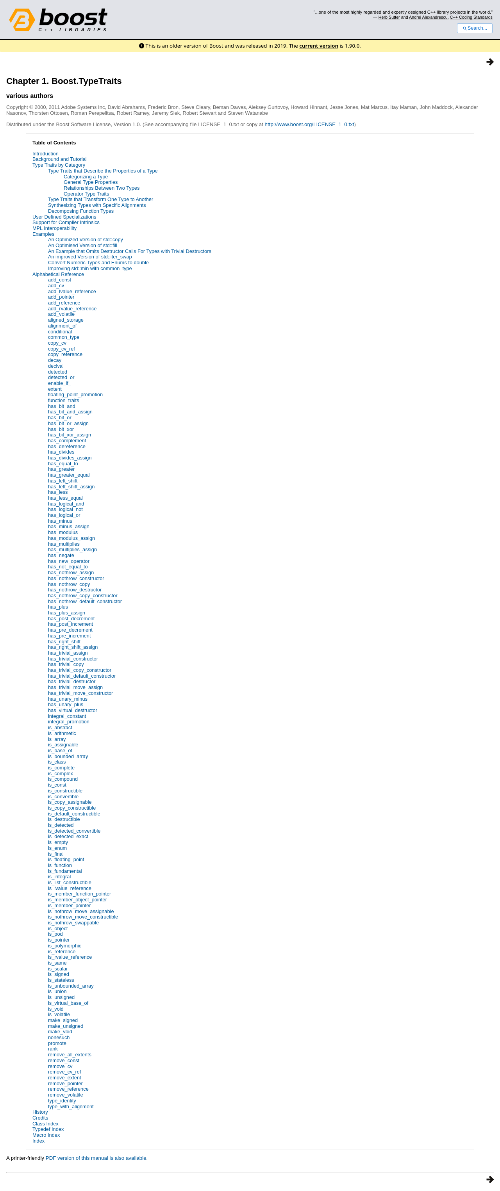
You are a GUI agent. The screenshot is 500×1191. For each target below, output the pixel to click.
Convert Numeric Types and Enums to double (98, 262)
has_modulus (63, 532)
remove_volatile (65, 1095)
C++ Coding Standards (471, 17)
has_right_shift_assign (73, 647)
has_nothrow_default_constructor (85, 601)
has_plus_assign (66, 613)
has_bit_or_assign (68, 423)
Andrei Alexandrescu (428, 17)
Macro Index (46, 1135)
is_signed (58, 974)
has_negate (61, 555)
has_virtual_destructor (72, 710)
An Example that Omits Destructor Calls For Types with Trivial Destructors (129, 251)
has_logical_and (66, 504)
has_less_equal (65, 498)
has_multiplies (64, 544)
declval (56, 366)
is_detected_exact (68, 836)
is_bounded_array (68, 756)
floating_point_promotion (75, 394)
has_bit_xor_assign (69, 435)
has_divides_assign (70, 458)
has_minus (60, 521)
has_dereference (67, 446)
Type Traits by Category (58, 165)
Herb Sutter (389, 17)
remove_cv (60, 1066)
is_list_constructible (69, 882)
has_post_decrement (71, 618)
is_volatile (59, 1014)
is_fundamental (65, 871)
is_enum (57, 848)
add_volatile (61, 314)
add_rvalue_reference (72, 309)
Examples (43, 234)
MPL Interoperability (54, 228)
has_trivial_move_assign (75, 687)
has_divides (61, 452)
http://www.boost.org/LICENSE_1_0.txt (309, 124)
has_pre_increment (69, 636)
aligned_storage (66, 320)
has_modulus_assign (71, 538)
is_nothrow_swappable (73, 923)
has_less (58, 492)
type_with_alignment (71, 1106)
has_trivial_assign (68, 653)
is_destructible (64, 819)
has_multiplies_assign (72, 549)
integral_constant (67, 716)
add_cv (56, 285)
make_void (60, 1031)
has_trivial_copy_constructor (79, 670)
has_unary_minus (68, 699)
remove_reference (68, 1089)
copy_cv (57, 343)
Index (38, 1141)
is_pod (55, 934)
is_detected (60, 825)
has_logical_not (65, 509)
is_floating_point (66, 859)
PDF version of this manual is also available (96, 1158)
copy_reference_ (66, 354)
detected (57, 372)
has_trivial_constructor (73, 659)
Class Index (45, 1124)
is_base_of (60, 750)
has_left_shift (62, 481)
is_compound (63, 779)
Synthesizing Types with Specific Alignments (97, 205)
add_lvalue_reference (72, 291)
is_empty (58, 842)
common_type (63, 337)
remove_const (63, 1060)
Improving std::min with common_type (90, 268)
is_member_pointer (69, 905)
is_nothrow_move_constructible (83, 917)
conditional (60, 332)
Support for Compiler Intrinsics (66, 222)
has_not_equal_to (68, 567)
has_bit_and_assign (70, 412)
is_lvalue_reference (69, 888)
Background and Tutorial (59, 159)
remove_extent (64, 1078)
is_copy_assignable (70, 802)
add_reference (64, 303)
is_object (58, 928)
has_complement (67, 440)
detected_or (61, 377)
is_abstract (60, 727)
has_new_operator (68, 561)
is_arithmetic (62, 733)
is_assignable (63, 745)
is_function (60, 865)
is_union (57, 991)
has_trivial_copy (66, 664)
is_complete (61, 768)
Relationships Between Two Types (101, 188)
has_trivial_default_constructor (82, 676)
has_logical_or (64, 515)
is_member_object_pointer (77, 900)
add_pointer (61, 297)
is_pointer (59, 940)
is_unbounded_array (71, 986)
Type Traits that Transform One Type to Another (100, 199)
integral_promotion (68, 722)
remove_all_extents (69, 1054)
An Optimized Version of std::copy (85, 239)
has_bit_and (61, 406)
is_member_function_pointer (79, 894)
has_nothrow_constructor (76, 578)
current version (318, 45)
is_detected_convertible (74, 831)
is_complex (60, 773)
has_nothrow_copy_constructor (83, 595)
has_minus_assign (68, 526)
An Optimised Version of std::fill (82, 245)
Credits (40, 1118)
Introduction (45, 154)
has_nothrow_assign (71, 572)
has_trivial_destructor (72, 681)
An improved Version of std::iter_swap (90, 257)
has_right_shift (64, 641)
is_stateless (61, 980)
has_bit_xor (61, 429)
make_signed (63, 1020)
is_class (57, 762)
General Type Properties (91, 182)
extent (55, 389)
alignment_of (62, 326)
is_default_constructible (74, 814)
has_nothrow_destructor (75, 590)
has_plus (58, 607)
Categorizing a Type (86, 177)
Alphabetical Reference (58, 274)
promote (57, 1043)
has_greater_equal (69, 475)
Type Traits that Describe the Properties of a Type (103, 171)
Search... (474, 28)
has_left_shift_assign (71, 487)
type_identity (62, 1101)
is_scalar (58, 969)
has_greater (61, 469)
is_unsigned (61, 997)
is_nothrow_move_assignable (81, 911)
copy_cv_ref (61, 349)
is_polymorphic (64, 946)
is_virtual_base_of (68, 1003)
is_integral (59, 876)
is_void (56, 1009)
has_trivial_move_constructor (80, 693)
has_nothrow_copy (69, 584)
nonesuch (59, 1037)
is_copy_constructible (72, 808)
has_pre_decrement (70, 630)
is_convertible (63, 796)
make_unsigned (65, 1026)
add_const (59, 280)
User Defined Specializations (64, 217)
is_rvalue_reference (70, 957)
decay (54, 360)
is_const (57, 785)
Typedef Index (48, 1129)
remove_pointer (65, 1083)
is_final (56, 854)
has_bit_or (59, 417)
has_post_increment (70, 624)
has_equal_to (63, 463)
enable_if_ (59, 383)
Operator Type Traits (86, 194)
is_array (57, 739)
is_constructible (65, 791)
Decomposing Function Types (81, 211)
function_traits (63, 400)
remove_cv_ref (64, 1072)
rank (53, 1049)
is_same (57, 963)
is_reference (61, 951)
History (40, 1112)
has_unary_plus (65, 704)
